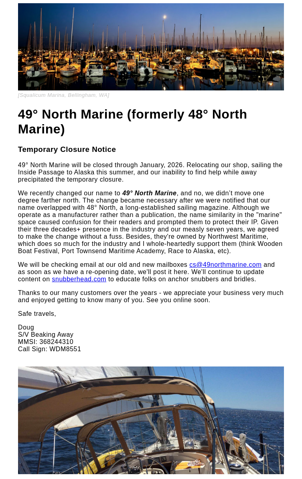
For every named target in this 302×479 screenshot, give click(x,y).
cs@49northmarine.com (225, 264)
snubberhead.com (79, 279)
